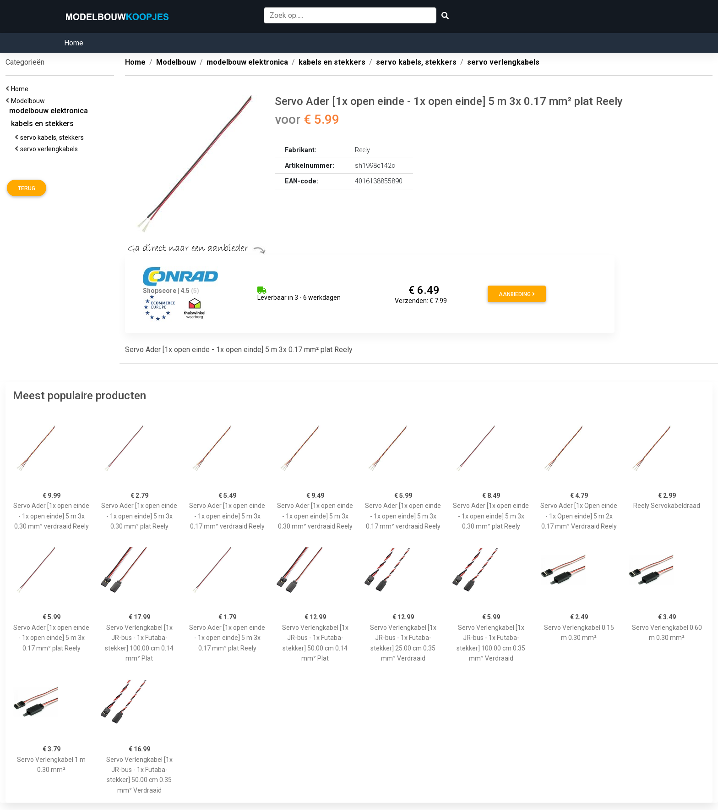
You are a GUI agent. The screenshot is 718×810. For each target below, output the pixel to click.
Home (73, 43)
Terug (26, 188)
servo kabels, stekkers (53, 137)
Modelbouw (29, 101)
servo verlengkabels (50, 149)
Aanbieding (517, 294)
